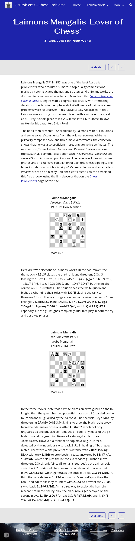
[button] (131, 5)
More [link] (117, 5)
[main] (67, 30)
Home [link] (77, 5)
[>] (121, 67)
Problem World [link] (95, 5)
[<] (111, 67)
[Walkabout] (97, 67)
